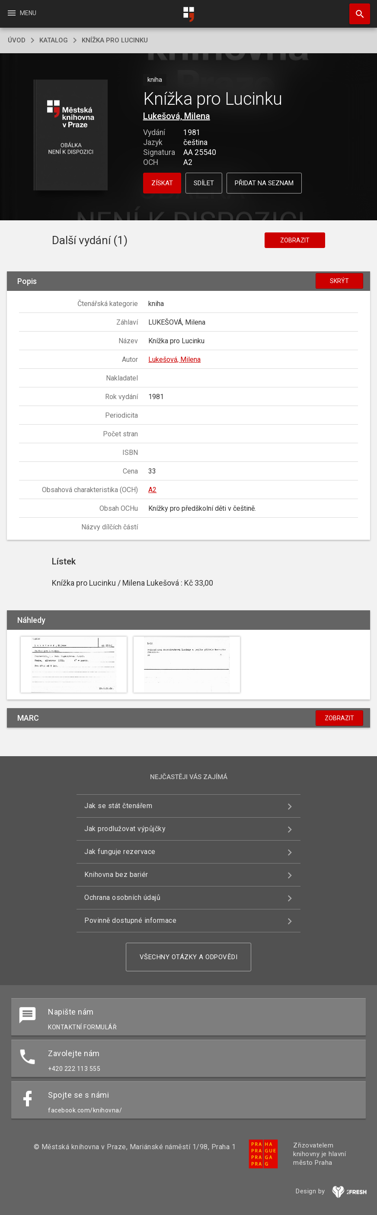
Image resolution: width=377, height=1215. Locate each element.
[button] (71, 135)
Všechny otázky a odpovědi (189, 957)
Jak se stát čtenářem (118, 806)
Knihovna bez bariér (116, 874)
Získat (162, 183)
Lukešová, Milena (176, 116)
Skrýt (339, 280)
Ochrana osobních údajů (122, 897)
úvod (17, 40)
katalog (53, 40)
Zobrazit (295, 240)
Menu (21, 13)
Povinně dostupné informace (130, 920)
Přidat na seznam (264, 183)
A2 (152, 490)
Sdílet (204, 183)
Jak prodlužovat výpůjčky (125, 829)
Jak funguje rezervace (120, 852)
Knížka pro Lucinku (115, 40)
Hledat (356, 9)
